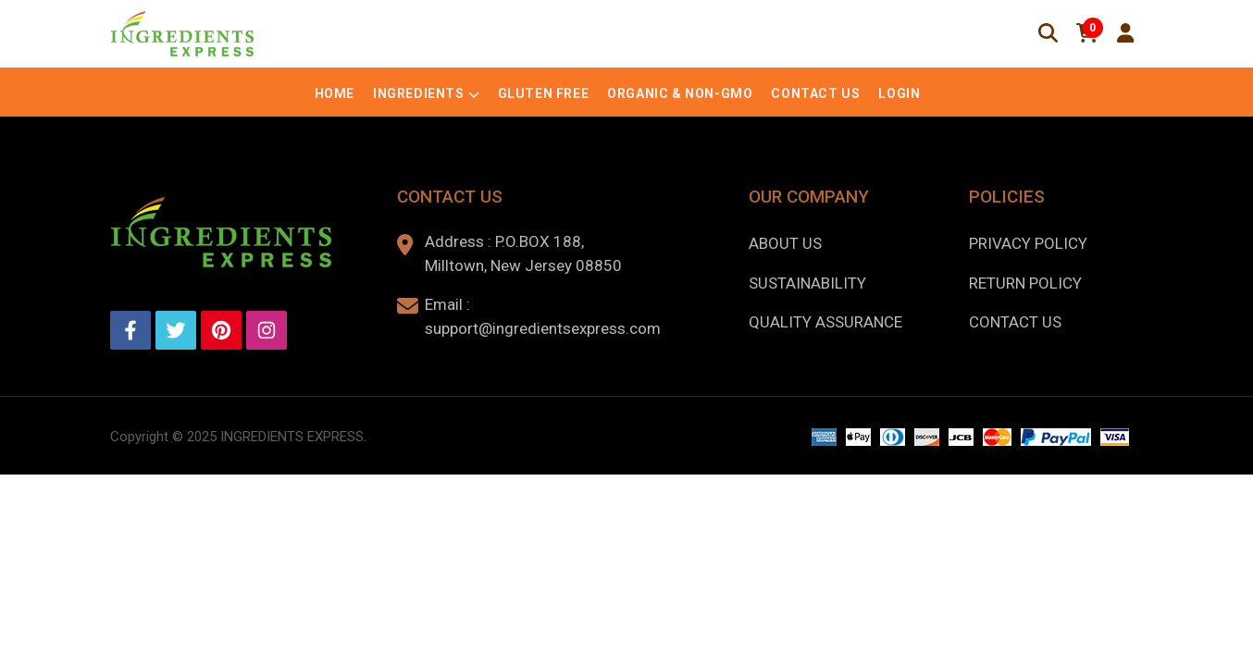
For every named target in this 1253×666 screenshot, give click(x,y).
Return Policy (1025, 283)
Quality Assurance (825, 322)
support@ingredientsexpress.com (543, 328)
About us (785, 243)
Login (899, 93)
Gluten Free (543, 93)
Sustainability (807, 283)
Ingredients (419, 93)
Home (334, 93)
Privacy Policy (1028, 243)
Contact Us (815, 93)
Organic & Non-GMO (679, 93)
